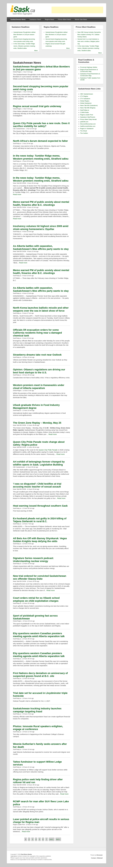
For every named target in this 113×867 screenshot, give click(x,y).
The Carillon (84, 133)
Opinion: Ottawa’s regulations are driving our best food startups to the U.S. (39, 371)
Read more (17, 194)
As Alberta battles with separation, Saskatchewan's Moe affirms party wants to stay (41, 289)
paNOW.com (84, 122)
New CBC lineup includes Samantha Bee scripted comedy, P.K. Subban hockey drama (89, 34)
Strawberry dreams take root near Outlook (37, 354)
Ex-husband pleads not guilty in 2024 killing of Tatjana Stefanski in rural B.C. (39, 520)
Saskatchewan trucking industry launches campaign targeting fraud (37, 710)
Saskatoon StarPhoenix (87, 117)
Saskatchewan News (18, 19)
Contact (93, 858)
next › (52, 839)
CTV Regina (84, 96)
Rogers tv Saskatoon (87, 128)
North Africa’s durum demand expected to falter (40, 141)
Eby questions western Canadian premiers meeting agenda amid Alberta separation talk (39, 635)
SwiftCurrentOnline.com (87, 126)
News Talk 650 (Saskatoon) (89, 105)
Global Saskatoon (86, 103)
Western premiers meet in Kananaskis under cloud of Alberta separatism (38, 386)
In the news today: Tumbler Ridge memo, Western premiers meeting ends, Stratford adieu (24, 46)
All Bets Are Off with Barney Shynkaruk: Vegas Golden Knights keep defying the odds (40, 540)
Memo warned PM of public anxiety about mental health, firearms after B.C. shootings (41, 203)
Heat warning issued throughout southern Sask (40, 505)
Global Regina (84, 101)
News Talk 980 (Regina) (87, 108)
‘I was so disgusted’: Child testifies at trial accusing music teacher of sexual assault (37, 485)
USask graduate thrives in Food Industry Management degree (36, 406)
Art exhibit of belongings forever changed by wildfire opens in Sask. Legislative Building (39, 463)
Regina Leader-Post (86, 115)
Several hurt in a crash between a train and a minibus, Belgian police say (88, 41)
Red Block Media (26, 854)
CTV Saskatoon (85, 98)
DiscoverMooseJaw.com (88, 124)
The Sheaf (83, 131)
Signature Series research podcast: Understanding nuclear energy (33, 559)
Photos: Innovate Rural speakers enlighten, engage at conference (38, 728)
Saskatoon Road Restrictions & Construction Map (90, 74)
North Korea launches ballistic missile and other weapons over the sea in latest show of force (41, 309)
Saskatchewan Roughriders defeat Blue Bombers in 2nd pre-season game (24, 34)
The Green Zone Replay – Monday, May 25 (37, 422)
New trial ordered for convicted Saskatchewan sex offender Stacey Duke (39, 577)
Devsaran (100, 855)
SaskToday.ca (84, 110)
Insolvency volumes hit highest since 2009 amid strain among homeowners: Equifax (40, 227)
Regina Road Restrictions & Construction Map (89, 70)
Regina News (49, 19)
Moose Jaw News (81, 19)
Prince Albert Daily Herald (88, 119)
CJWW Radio (84, 112)
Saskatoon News (35, 19)
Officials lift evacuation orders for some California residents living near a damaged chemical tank (37, 332)
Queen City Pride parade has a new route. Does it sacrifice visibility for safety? (41, 125)
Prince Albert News (64, 19)
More (36, 50)
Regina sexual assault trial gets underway (37, 106)
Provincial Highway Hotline (88, 67)
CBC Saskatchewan (86, 94)
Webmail (100, 858)
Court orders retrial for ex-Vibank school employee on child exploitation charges (36, 599)
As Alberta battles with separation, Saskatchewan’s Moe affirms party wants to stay (41, 247)
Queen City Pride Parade (48, 450)
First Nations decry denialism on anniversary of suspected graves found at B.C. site (40, 674)
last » (58, 839)
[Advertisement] (77, 10)
